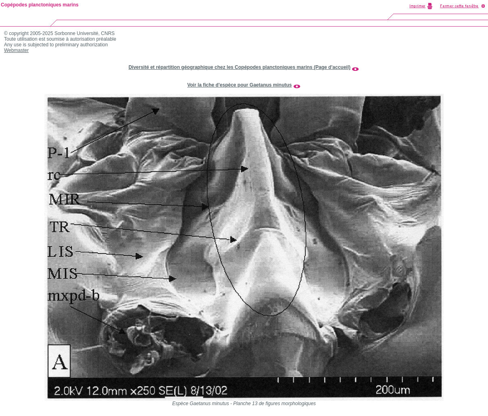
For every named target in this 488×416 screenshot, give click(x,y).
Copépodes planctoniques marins (40, 5)
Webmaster (16, 50)
